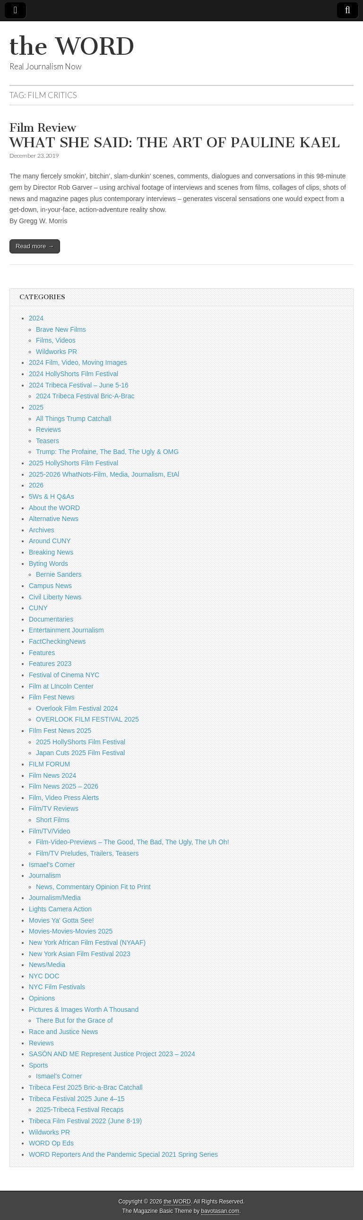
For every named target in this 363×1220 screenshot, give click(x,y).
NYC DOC (44, 976)
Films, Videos (56, 340)
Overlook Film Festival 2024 (77, 708)
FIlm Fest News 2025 (60, 730)
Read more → (35, 246)
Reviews (48, 429)
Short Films (52, 820)
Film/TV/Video (49, 831)
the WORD (71, 46)
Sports (38, 1065)
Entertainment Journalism (66, 630)
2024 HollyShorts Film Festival (73, 374)
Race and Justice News (63, 1031)
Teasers (47, 441)
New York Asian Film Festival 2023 (79, 954)
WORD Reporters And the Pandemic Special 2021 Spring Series (123, 1154)
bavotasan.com (220, 1211)
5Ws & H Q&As (51, 496)
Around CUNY (50, 541)
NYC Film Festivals (57, 987)
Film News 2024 (52, 775)
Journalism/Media (55, 897)
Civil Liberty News (55, 597)
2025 (36, 407)
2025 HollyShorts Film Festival (73, 463)
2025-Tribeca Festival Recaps (79, 1109)
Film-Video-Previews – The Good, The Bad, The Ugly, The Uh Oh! (132, 842)
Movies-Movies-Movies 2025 (70, 931)
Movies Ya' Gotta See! (61, 920)
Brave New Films (61, 329)
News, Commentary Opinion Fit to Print (93, 887)
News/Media (47, 964)
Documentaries (51, 619)
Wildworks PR (56, 351)
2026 (36, 485)
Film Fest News (51, 697)
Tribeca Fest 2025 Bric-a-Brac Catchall (86, 1087)
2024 (36, 318)
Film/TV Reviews (53, 808)
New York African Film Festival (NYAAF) (87, 942)
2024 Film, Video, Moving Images (78, 362)
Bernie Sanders (59, 574)
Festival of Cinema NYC (64, 675)
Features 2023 (50, 663)
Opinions (42, 998)
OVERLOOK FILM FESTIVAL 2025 (87, 719)
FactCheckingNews (57, 641)
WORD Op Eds (51, 1143)
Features (42, 652)
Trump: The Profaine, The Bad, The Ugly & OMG (107, 451)
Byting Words (48, 563)
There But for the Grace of (74, 1020)
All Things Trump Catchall (73, 418)
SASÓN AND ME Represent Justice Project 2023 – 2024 (112, 1054)
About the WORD (54, 508)
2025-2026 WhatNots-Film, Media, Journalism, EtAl (104, 474)
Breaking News (51, 552)
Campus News (50, 585)
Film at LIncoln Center (61, 686)
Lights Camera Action (60, 909)
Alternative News (53, 518)
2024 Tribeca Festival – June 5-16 (79, 385)
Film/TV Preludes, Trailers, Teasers (87, 853)
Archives (41, 530)
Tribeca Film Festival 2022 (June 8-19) (85, 1121)
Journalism (45, 875)
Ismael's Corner (52, 864)
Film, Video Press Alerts (64, 797)
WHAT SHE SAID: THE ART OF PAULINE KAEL (174, 136)
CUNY (38, 608)
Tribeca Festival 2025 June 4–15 (77, 1098)
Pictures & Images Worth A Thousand (83, 1009)
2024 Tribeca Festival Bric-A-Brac (85, 396)
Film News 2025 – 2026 (63, 786)
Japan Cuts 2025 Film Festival (80, 753)
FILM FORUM (49, 764)
